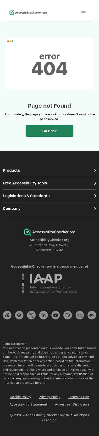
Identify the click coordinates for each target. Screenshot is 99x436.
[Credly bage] (49, 297)
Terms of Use (78, 397)
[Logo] (49, 235)
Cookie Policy (20, 397)
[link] (7, 316)
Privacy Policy (49, 397)
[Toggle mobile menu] (83, 12)
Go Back (49, 131)
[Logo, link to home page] (28, 13)
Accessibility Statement (29, 404)
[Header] (49, 11)
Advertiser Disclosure (72, 404)
